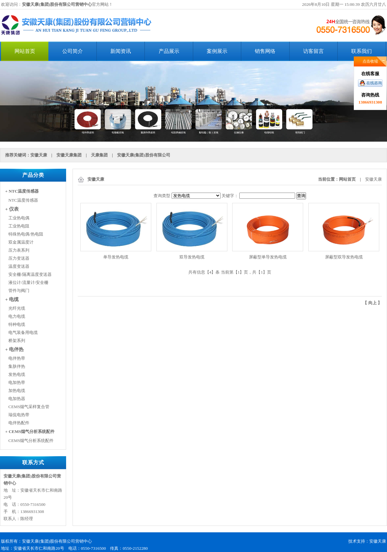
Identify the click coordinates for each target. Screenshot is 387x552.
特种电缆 (16, 324)
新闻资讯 (120, 51)
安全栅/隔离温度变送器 (30, 274)
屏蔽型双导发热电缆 (344, 257)
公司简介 (72, 51)
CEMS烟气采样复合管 (28, 406)
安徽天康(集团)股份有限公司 (143, 155)
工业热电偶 (18, 218)
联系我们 (361, 51)
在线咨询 (374, 83)
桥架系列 (16, 340)
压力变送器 (18, 258)
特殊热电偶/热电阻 (25, 234)
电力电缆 (16, 316)
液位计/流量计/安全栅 (28, 282)
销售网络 (265, 51)
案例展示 (217, 51)
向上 (372, 302)
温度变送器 (18, 266)
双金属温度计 (21, 242)
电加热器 (16, 398)
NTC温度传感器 (23, 200)
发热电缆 (16, 374)
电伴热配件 (18, 422)
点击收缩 (370, 61)
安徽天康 (38, 155)
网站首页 (25, 51)
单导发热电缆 (115, 257)
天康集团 (99, 155)
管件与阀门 (18, 290)
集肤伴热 (16, 366)
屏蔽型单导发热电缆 (268, 257)
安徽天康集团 (69, 155)
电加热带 (16, 382)
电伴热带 (16, 358)
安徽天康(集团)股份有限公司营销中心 (57, 4)
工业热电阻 (18, 226)
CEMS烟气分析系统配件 (31, 440)
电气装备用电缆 (23, 332)
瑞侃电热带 (18, 414)
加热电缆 (16, 390)
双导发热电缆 (191, 257)
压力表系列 (18, 250)
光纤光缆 (16, 308)
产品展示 (169, 51)
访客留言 (313, 51)
